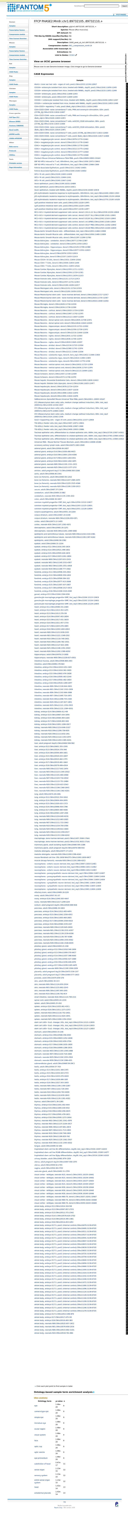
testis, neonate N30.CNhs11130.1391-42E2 (52, 1098)
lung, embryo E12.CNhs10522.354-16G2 (51, 797)
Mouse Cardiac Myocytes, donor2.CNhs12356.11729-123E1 (58, 272)
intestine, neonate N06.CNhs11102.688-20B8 (53, 692)
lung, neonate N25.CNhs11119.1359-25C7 (51, 832)
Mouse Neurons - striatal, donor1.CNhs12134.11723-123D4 (58, 345)
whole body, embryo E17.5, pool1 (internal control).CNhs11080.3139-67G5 (65, 1285)
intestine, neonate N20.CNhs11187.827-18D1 (53, 702)
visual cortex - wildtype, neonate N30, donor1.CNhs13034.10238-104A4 (64, 1187)
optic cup (38, 1446)
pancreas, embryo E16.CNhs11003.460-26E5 (53, 918)
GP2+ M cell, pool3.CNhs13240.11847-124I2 (52, 180)
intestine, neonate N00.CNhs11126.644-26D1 (53, 686)
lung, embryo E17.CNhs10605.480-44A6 (51, 810)
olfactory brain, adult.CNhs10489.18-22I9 (51, 892)
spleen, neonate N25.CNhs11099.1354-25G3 (52, 1019)
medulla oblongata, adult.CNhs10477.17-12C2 (53, 851)
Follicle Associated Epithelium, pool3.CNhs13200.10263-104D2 (60, 171)
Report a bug (58, 1507)
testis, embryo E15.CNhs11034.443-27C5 (51, 1073)
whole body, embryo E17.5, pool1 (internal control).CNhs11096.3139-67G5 (65, 1289)
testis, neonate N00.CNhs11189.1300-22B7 (52, 1086)
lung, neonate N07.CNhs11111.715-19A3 (51, 822)
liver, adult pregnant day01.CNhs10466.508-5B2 (54, 743)
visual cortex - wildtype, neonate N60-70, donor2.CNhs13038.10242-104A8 (65, 1200)
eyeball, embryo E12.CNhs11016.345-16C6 (52, 547)
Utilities (12, 155)
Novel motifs (14, 130)
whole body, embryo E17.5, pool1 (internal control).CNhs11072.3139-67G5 (65, 1282)
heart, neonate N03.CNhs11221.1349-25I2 (51, 635)
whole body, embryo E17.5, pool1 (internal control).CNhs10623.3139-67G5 (65, 1244)
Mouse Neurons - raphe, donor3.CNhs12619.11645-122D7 (58, 342)
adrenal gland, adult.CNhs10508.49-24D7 (51, 448)
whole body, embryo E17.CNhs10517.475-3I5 (53, 1317)
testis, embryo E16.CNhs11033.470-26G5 (51, 1076)
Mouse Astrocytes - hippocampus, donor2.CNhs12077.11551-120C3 (62, 250)
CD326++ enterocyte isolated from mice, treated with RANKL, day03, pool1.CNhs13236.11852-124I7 (76, 100)
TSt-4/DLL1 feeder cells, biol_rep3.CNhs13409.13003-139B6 (59, 429)
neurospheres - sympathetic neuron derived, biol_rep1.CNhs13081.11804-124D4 (67, 883)
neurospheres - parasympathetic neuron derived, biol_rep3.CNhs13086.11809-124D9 (69, 880)
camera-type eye (41, 1411)
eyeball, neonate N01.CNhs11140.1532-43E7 (53, 562)
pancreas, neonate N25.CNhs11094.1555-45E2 (53, 940)
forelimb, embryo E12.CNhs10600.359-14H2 (52, 575)
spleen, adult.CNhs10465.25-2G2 (48, 1003)
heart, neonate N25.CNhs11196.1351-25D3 (52, 648)
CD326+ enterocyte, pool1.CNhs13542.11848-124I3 (56, 94)
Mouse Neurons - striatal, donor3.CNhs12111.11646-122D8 (58, 352)
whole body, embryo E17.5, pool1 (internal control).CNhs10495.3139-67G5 (65, 1228)
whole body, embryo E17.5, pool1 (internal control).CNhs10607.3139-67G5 (65, 1241)
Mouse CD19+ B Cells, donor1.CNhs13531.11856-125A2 (57, 260)
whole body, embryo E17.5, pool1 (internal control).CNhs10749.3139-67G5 (65, 1257)
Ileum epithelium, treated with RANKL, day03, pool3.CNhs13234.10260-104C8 (66, 190)
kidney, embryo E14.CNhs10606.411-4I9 (51, 712)
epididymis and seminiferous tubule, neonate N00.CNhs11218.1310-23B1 (64, 534)
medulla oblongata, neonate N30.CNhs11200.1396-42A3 (57, 854)
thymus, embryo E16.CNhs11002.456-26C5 (52, 1111)
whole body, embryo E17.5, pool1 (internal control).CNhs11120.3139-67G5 (65, 1292)
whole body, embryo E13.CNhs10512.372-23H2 (54, 1213)
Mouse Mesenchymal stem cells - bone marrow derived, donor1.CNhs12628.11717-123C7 (71, 295)
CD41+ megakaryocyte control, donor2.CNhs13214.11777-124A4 (61, 152)
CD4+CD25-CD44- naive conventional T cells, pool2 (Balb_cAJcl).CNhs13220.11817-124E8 (71, 136)
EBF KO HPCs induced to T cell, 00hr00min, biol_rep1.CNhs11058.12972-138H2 (67, 161)
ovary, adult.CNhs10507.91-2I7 (47, 895)
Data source (13, 146)
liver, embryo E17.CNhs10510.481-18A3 (51, 762)
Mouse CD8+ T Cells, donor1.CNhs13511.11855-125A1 (57, 266)
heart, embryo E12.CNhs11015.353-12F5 (51, 610)
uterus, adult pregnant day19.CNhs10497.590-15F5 (55, 1162)
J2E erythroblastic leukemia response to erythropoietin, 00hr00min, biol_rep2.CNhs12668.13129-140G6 (77, 196)
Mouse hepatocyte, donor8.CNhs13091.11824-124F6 (56, 396)
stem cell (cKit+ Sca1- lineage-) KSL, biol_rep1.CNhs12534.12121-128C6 (64, 1022)
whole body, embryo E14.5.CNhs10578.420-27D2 (54, 1216)
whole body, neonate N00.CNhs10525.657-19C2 (54, 1323)
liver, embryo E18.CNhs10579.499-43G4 (51, 765)
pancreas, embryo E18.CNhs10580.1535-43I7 (53, 924)
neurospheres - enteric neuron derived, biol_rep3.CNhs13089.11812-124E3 (65, 870)
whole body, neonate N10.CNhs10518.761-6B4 (53, 1333)
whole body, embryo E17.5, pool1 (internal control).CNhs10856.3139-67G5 (65, 1263)
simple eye (38, 1417)
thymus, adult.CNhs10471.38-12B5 (48, 1101)
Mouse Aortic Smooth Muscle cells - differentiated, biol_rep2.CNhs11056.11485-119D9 (70, 234)
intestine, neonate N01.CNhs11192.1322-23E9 (53, 689)
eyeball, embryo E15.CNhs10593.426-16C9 (52, 553)
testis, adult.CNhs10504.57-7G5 (47, 1067)
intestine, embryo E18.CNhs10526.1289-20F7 (53, 683)
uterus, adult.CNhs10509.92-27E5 (48, 1165)
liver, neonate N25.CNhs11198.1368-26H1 (51, 788)
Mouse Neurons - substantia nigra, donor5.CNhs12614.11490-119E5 (62, 358)
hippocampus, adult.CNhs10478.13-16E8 (51, 654)
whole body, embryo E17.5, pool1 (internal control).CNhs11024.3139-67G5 (65, 1273)
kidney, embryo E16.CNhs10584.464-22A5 (52, 718)
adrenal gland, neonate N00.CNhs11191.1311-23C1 (55, 464)
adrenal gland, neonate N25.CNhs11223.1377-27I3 (55, 467)
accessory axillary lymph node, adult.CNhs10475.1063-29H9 (59, 445)
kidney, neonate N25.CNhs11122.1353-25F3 (52, 737)
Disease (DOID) (14, 121)
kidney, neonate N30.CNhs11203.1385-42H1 (52, 740)
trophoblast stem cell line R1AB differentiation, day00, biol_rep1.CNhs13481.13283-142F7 (71, 1152)
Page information (15, 167)
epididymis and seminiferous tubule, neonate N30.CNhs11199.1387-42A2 (64, 537)
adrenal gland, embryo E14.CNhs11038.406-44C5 (54, 452)
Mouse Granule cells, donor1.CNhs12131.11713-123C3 (57, 279)
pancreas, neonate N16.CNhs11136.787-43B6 (53, 937)
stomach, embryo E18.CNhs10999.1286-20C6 (53, 1048)
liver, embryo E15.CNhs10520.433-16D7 (51, 756)
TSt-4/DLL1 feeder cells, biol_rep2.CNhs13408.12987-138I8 (58, 426)
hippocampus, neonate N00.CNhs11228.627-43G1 (55, 658)
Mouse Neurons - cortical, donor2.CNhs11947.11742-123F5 (58, 314)
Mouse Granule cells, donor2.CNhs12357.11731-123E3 (57, 282)
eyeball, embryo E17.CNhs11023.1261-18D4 (52, 556)
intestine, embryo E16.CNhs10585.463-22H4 (52, 677)
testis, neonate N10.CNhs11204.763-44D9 (51, 1092)
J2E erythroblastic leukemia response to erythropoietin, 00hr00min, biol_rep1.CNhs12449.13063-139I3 (76, 193)
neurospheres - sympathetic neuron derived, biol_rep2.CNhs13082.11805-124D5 (67, 886)
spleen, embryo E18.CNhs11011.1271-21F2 (52, 1010)
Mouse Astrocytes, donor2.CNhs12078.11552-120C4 (56, 253)
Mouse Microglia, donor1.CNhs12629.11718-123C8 (55, 304)
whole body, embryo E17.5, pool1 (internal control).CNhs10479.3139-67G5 (65, 1225)
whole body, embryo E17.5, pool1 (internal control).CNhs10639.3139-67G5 (65, 1247)
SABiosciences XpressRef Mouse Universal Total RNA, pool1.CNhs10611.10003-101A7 (69, 399)
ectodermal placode (42, 1493)
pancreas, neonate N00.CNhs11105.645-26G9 (53, 927)
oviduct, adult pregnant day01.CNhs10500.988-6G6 (55, 905)
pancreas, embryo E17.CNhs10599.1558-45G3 (53, 921)
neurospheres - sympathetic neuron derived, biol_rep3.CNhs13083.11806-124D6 (67, 889)
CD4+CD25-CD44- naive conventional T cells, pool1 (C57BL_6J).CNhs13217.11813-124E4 (71, 133)
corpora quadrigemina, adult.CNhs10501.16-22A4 (55, 512)
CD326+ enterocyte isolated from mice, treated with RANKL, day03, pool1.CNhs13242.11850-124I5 (75, 87)
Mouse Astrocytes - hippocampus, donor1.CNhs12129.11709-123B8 (62, 247)
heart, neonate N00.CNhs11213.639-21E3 (51, 632)
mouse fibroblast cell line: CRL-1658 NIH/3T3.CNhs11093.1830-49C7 (62, 857)
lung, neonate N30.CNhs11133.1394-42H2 (51, 835)
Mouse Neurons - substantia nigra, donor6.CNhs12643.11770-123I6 (62, 361)
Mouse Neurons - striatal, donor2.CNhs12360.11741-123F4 (58, 348)
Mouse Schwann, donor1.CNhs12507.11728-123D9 (55, 374)
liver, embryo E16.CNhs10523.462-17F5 (51, 759)
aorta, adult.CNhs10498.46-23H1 (48, 474)
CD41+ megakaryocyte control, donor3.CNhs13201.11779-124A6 (61, 155)
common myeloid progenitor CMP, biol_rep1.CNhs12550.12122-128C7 (63, 502)
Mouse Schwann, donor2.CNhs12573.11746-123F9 (55, 377)
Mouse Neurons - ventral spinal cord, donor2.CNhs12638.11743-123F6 (63, 367)
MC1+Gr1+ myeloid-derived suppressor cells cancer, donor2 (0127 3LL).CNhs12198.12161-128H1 (75, 215)
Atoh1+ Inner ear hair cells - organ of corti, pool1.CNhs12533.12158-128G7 (65, 84)
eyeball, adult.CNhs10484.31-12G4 (48, 543)
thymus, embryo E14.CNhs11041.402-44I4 (52, 1105)
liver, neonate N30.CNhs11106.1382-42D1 (51, 791)
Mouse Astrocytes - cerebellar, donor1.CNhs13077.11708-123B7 (60, 241)
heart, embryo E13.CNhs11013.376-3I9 (50, 613)
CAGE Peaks (13, 72)
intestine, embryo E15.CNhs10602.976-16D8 (52, 674)
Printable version (15, 163)
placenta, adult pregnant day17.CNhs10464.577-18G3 (56, 975)
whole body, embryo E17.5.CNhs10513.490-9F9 (54, 1314)
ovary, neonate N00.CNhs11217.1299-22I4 (52, 902)
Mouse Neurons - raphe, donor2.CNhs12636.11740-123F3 (58, 339)
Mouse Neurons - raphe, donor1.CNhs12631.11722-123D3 (58, 336)
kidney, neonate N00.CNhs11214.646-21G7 (52, 727)
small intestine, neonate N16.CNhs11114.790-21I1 (55, 997)
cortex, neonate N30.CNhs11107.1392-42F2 (52, 524)
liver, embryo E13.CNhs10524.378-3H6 (50, 750)
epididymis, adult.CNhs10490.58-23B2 (50, 540)
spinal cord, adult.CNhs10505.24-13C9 (50, 1000)
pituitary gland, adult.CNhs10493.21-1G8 (51, 946)
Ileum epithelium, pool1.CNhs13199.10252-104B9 (55, 184)
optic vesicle (39, 1452)
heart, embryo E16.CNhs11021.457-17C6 (51, 623)
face (36, 1441)
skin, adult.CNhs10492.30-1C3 (47, 981)
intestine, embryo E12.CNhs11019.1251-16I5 (53, 667)
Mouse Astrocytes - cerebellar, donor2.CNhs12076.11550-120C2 (61, 244)
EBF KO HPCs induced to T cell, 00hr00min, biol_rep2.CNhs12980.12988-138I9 (66, 165)
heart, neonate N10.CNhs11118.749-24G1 (51, 639)
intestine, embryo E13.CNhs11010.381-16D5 (52, 670)
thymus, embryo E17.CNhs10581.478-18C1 (52, 1114)
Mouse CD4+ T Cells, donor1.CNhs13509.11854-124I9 (56, 263)
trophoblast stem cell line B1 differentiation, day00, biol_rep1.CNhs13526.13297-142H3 (70, 1149)
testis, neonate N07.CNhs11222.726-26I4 (51, 1089)
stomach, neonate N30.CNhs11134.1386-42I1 (53, 1060)
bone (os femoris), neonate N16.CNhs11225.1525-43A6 (57, 483)
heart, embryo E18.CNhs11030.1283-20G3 (52, 629)
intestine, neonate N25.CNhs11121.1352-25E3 (53, 705)
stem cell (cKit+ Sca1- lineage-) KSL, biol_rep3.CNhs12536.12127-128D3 (64, 1029)
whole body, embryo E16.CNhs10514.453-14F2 (53, 1222)
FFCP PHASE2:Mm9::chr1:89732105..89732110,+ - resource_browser (28, 6)
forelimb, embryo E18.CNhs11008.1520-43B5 (53, 591)
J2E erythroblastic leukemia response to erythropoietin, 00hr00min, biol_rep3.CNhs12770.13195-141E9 (77, 199)
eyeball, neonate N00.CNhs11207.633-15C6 (52, 559)
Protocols (12, 151)
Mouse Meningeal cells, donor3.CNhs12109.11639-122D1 (58, 291)
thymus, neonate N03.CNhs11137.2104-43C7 (53, 1124)
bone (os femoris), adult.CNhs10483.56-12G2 (53, 477)
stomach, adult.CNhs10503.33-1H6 (48, 1032)
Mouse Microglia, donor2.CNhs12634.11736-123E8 (55, 307)
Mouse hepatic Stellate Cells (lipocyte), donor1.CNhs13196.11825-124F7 (64, 383)
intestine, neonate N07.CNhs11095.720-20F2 (53, 696)
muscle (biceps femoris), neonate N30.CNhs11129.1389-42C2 (60, 860)
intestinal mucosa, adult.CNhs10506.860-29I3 (53, 661)
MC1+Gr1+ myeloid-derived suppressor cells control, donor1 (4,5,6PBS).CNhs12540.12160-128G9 (75, 222)
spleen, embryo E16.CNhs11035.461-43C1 (51, 1006)
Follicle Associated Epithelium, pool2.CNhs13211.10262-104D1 (60, 168)
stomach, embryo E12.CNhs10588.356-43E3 (52, 1035)
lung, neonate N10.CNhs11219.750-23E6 (51, 826)
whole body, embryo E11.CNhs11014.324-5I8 (53, 1206)
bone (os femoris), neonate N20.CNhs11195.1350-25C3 (57, 486)
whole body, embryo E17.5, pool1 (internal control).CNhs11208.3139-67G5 (65, 1301)
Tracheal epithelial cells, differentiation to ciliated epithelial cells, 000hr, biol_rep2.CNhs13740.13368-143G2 (79, 436)
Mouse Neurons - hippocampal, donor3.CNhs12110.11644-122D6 (61, 333)
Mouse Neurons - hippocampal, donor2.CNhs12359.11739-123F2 (61, 329)
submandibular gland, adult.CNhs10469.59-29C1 (54, 1063)
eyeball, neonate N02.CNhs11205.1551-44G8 (53, 566)
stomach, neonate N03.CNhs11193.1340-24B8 (53, 1051)
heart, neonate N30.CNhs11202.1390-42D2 (52, 651)
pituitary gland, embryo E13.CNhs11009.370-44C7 (55, 952)
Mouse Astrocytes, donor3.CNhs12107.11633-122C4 (56, 257)
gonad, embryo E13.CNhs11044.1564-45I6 (52, 594)
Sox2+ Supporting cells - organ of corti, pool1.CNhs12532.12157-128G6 (64, 420)
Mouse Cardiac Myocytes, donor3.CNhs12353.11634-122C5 (59, 275)
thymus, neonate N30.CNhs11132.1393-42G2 (53, 1143)
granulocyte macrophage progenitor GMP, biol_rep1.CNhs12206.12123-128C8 (66, 597)
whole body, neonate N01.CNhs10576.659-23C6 (54, 1327)
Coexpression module (17, 34)
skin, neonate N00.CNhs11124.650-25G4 (51, 984)
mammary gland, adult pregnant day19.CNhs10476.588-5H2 (59, 848)
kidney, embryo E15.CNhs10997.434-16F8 (51, 715)
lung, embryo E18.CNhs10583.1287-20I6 (51, 813)
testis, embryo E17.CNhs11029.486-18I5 (51, 1079)
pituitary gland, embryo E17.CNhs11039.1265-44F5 (55, 965)
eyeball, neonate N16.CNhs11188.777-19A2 (52, 569)
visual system (40, 1435)
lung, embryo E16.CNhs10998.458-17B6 (51, 807)
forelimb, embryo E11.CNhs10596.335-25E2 (52, 572)
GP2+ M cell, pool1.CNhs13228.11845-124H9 (53, 174)
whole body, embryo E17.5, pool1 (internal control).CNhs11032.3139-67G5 (65, 1276)
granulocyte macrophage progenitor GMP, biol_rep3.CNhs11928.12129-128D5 (66, 604)
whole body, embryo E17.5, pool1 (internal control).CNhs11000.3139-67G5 (65, 1270)
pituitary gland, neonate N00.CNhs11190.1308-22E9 (56, 968)
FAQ (64, 1502)
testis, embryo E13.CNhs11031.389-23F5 (51, 1070)
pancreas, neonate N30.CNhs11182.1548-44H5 (53, 943)
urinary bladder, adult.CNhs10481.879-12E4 (52, 1159)
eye (35, 1406)
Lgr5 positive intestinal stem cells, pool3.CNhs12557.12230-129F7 (61, 209)
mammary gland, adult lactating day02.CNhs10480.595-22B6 (59, 845)
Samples (12, 26)
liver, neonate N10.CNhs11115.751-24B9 (51, 781)
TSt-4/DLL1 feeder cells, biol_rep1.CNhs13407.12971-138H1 (59, 423)
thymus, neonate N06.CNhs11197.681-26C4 (52, 1127)
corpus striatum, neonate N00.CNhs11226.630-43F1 (56, 518)
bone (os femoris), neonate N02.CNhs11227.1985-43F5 (57, 480)
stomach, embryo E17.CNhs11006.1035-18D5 (53, 1044)
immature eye (40, 1423)
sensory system (40, 1475)
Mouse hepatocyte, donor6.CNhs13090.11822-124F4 (56, 393)
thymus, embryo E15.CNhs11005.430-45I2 (52, 1108)
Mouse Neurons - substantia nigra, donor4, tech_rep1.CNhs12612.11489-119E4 (67, 355)
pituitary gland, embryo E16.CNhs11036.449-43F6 (55, 962)
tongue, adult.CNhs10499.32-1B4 (48, 1146)
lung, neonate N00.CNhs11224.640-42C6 (51, 816)
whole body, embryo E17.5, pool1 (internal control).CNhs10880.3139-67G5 (65, 1266)
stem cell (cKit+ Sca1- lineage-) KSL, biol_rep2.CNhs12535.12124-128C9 (64, 1025)
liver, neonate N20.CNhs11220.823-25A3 (51, 784)
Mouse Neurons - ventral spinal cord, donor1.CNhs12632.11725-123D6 (63, 364)
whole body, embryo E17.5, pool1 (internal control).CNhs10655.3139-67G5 (65, 1251)
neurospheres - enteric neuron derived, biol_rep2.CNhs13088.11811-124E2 (65, 867)
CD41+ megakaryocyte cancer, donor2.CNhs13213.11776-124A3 (61, 142)
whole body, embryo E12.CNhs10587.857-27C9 (54, 1209)
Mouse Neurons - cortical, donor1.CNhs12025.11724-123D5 (59, 310)
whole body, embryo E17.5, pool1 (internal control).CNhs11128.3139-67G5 (65, 1295)
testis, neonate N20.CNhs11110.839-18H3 (51, 1095)
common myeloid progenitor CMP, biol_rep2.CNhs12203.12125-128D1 (63, 505)
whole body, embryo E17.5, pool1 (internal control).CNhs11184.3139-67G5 (65, 1298)
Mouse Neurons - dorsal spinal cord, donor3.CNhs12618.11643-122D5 (63, 323)
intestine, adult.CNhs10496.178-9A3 (49, 664)
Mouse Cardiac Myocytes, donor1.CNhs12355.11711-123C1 (59, 269)
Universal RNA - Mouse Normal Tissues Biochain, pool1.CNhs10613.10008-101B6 (67, 442)
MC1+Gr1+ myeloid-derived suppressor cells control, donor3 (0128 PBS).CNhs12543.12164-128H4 (75, 228)
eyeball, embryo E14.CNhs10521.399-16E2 (52, 550)
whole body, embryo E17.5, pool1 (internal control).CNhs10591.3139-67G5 (65, 1238)
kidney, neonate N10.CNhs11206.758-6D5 (51, 730)
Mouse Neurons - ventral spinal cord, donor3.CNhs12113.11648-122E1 (63, 371)
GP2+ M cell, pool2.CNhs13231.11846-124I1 (52, 177)
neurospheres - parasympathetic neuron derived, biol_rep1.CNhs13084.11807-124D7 (69, 873)
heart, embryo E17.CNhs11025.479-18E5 (51, 626)
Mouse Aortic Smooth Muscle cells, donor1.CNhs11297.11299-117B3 (62, 237)
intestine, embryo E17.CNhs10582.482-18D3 (52, 680)
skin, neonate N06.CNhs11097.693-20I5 (50, 991)
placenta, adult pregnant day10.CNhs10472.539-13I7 (56, 972)
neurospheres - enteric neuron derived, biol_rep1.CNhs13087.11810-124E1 (65, 864)
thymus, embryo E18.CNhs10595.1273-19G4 (52, 1117)
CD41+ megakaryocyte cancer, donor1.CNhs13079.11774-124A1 (61, 139)
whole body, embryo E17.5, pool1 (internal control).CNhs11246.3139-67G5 (65, 1308)
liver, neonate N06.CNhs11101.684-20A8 (51, 775)
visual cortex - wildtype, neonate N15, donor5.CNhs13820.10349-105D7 (64, 1184)
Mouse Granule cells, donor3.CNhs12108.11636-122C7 (57, 285)
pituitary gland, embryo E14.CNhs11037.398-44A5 (55, 956)
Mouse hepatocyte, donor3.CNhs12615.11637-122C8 (56, 390)
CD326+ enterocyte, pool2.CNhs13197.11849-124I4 (56, 97)
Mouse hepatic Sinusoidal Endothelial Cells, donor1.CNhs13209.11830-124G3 (66, 380)
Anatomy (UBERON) (16, 125)
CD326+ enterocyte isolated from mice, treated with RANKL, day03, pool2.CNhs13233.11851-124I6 (75, 90)
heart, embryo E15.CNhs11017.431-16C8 (51, 620)
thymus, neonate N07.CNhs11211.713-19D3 (52, 1130)
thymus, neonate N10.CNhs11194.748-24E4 (52, 1133)
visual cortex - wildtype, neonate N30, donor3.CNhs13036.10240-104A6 (64, 1193)
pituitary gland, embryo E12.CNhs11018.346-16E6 (55, 949)
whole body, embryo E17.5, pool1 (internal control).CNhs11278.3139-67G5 (65, 1311)
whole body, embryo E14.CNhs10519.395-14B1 (54, 1219)
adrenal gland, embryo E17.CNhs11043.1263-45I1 (55, 458)
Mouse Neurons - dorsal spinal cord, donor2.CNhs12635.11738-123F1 (63, 320)
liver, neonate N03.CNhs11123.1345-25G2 (51, 772)
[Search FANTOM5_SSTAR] (101, 6)
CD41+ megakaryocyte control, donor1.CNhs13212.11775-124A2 (61, 149)
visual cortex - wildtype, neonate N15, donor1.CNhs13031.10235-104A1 (64, 1174)
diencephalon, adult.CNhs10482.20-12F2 (51, 528)
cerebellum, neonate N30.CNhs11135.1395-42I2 (54, 496)
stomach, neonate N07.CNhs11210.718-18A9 (53, 1054)
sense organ (39, 1470)
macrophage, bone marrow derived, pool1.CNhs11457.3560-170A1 (62, 838)
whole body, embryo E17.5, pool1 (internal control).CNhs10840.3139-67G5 (65, 1260)
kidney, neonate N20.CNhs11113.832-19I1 (52, 734)
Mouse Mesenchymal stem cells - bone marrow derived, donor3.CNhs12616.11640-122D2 (71, 301)
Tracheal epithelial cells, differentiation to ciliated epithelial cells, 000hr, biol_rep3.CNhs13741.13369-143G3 (79, 439)
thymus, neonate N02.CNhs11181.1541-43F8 (53, 1121)
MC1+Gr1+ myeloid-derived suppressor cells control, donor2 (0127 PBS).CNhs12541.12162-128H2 (75, 225)
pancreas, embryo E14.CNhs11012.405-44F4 (52, 911)
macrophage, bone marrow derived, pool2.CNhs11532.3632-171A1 (62, 842)
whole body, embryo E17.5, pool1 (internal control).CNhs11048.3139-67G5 (65, 1279)
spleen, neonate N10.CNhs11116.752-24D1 (52, 1013)
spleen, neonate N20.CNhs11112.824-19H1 (52, 1016)
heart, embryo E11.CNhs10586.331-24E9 (51, 607)
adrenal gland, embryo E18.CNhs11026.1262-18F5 (55, 461)
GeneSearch (78, 6)
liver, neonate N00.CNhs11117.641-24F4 (51, 769)
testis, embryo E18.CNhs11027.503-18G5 (51, 1082)
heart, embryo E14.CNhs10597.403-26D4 (51, 616)
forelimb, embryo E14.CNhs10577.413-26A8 (52, 582)
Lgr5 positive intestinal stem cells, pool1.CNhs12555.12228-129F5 (61, 203)
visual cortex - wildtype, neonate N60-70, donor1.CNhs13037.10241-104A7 (65, 1197)
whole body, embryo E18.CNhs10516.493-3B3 (53, 1320)
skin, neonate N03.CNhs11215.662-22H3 (51, 987)
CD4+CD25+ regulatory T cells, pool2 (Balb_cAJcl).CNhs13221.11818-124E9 (65, 106)
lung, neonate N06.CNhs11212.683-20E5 (51, 819)
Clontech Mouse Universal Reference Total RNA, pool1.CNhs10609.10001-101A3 (67, 158)
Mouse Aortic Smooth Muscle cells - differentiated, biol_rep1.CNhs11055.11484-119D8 (70, 231)
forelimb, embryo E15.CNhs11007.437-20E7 (52, 585)
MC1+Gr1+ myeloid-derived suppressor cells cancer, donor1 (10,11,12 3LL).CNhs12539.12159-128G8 (76, 212)
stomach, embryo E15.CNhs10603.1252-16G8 (53, 1038)
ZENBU (72, 55)
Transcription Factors (17, 30)
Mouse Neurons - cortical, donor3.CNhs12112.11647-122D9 (59, 317)
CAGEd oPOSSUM (15, 138)
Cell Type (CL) (14, 117)
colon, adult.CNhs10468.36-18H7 (48, 499)
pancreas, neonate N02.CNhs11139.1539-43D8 (53, 933)
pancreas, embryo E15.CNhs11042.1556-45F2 (53, 914)
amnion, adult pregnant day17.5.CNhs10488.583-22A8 (57, 471)
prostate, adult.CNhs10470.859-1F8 (49, 978)
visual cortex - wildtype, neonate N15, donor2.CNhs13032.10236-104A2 (64, 1178)
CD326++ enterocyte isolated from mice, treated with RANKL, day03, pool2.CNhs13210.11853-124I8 (76, 103)
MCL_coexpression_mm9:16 (80, 46)
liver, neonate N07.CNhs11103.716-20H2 (51, 778)
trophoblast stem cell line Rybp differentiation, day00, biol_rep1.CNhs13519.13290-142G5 (71, 1155)
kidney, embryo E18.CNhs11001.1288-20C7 (52, 724)
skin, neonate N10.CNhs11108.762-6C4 (50, 994)
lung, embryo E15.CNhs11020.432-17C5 (51, 803)
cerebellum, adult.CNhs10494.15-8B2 (49, 493)
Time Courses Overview (17, 38)
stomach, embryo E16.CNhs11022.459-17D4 (52, 1041)
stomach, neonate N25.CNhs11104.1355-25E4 (53, 1057)
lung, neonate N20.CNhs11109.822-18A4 (51, 829)
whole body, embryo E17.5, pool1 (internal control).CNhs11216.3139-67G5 (65, 1304)
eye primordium (41, 1458)
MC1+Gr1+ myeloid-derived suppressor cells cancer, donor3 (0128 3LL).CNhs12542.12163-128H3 (75, 218)
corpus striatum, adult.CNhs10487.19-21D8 (52, 515)
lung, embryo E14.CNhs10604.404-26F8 (51, 800)
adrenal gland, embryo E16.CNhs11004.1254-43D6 (55, 455)
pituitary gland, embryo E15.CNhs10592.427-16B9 (55, 959)
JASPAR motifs (14, 134)
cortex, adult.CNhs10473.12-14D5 (48, 521)
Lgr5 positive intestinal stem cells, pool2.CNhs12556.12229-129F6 (61, 206)
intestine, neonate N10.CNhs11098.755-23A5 (53, 699)
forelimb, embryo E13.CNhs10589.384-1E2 (52, 578)
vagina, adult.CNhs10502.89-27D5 (48, 1168)
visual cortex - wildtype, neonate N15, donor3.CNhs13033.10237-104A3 (64, 1181)
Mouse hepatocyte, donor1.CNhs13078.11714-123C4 (56, 386)
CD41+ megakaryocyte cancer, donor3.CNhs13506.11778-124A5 (61, 145)
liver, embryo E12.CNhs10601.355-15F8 (51, 746)
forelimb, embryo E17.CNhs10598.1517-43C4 (53, 588)
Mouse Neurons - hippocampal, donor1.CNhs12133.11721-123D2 (61, 326)
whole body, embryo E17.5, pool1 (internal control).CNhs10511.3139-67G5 (65, 1231)
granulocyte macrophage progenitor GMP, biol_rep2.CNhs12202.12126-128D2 (66, 600)
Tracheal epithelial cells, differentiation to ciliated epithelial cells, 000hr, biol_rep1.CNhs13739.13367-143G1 (79, 432)
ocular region (39, 1429)
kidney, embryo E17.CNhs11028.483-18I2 (51, 721)
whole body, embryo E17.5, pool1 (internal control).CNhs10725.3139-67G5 (65, 1254)
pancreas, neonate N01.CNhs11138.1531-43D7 (53, 930)
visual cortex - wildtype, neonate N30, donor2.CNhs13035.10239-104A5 (64, 1190)
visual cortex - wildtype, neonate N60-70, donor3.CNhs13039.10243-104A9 (65, 1203)
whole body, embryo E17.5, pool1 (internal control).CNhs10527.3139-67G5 (65, 1235)
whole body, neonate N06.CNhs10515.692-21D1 (54, 1330)
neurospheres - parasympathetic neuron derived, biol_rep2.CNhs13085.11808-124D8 (69, 876)
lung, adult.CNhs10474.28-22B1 (47, 794)
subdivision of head (42, 1464)
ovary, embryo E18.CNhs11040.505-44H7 (51, 899)
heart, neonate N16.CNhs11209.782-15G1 (51, 642)
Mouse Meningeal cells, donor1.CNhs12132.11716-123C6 (58, 288)
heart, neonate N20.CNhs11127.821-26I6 (51, 645)
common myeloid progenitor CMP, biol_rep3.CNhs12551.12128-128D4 (63, 509)
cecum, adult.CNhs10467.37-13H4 (48, 490)
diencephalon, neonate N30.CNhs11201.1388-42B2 (55, 531)
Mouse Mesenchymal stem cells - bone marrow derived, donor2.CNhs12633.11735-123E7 (71, 298)
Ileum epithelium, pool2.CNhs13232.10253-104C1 (55, 187)
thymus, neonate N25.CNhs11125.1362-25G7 (53, 1140)
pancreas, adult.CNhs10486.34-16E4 (49, 908)
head (36, 1487)
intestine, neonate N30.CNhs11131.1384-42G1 (53, 708)
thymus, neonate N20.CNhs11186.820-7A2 (52, 1136)
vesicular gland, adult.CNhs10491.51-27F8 (52, 1171)
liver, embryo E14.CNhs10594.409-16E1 (51, 753)
